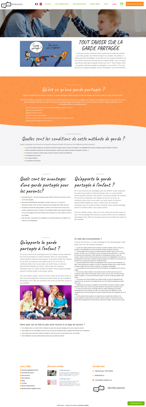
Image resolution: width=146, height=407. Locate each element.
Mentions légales (84, 405)
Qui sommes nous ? (27, 372)
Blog (106, 4)
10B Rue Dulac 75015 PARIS (103, 371)
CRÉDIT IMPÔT (95, 4)
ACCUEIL (48, 4)
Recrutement (25, 378)
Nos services (25, 375)
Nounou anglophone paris (29, 370)
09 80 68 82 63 (136, 403)
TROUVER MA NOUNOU (135, 4)
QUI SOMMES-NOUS (62, 4)
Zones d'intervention (27, 386)
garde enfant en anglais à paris (30, 388)
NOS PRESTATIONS (79, 4)
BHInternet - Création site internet (67, 405)
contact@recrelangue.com (102, 380)
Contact (23, 383)
